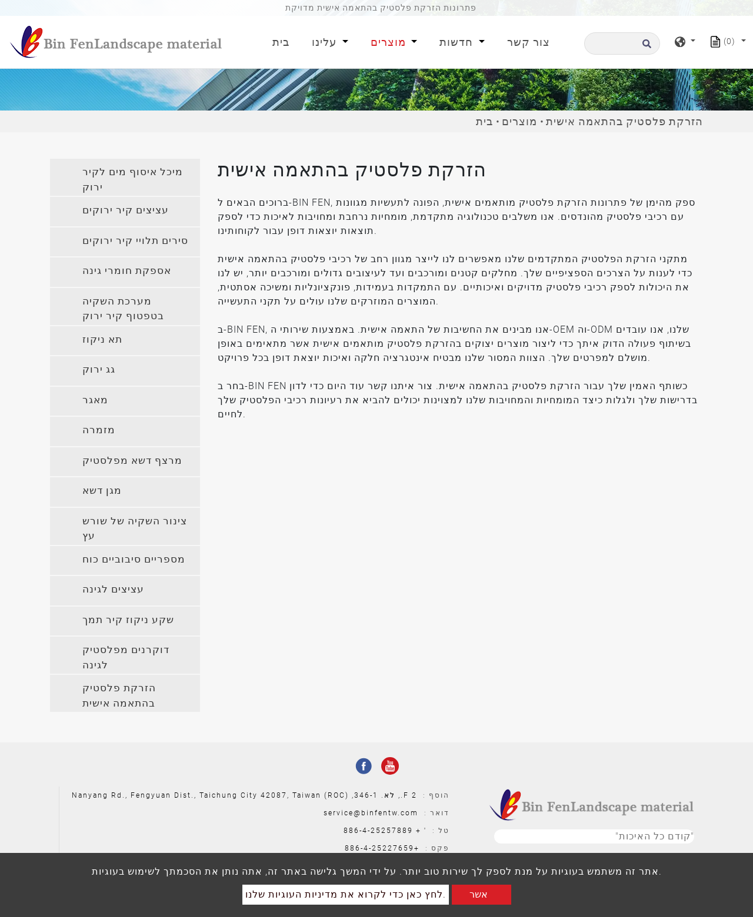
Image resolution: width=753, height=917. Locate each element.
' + (421, 830)
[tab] (125, 177)
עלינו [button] (325, 42)
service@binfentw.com (371, 813)
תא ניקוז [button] (102, 339)
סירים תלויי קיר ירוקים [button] (135, 240)
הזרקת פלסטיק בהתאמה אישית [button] (119, 695)
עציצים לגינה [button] (113, 589)
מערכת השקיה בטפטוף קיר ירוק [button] (123, 308)
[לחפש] (622, 43)
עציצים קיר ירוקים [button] (125, 210)
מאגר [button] (95, 400)
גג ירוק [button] (98, 369)
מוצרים (519, 121)
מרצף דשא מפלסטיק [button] (132, 460)
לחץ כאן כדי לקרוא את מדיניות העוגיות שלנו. (345, 894)
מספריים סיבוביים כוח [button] (133, 559)
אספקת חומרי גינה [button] (126, 270)
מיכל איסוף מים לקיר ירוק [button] (132, 179)
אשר (478, 894)
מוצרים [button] (390, 42)
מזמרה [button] (98, 430)
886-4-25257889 (378, 830)
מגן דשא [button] (102, 490)
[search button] (645, 47)
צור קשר (528, 42)
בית (283, 41)
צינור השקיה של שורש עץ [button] (134, 528)
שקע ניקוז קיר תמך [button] (128, 619)
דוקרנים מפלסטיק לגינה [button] (125, 657)
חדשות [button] (457, 42)
